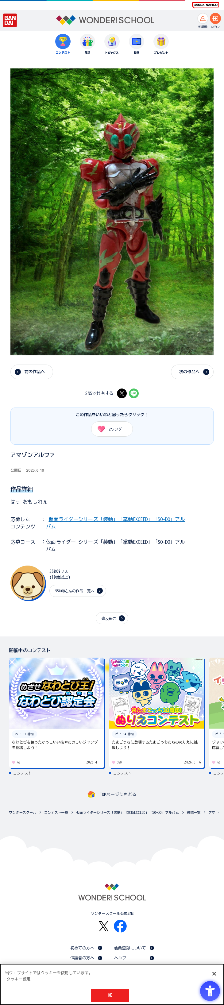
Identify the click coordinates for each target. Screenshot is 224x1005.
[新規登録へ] (202, 18)
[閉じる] (214, 973)
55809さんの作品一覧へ (75, 591)
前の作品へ (35, 372)
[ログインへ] (215, 18)
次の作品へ (189, 372)
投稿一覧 (194, 812)
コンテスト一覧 (56, 812)
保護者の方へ (82, 958)
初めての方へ (82, 948)
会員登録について (130, 948)
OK (110, 995)
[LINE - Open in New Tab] (134, 393)
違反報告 (109, 618)
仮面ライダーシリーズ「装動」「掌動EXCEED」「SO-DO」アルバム (127, 812)
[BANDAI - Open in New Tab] (10, 20)
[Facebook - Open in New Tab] (120, 926)
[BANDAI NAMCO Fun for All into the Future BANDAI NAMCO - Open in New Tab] (205, 5)
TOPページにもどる (118, 794)
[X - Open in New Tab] (122, 393)
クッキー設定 (18, 979)
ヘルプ (120, 958)
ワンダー (109, 429)
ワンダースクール (22, 812)
